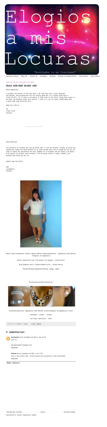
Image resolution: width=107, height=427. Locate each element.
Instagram (43, 76)
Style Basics (95, 76)
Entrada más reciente (14, 412)
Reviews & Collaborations (67, 76)
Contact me (33, 76)
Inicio (43, 412)
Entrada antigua (69, 412)
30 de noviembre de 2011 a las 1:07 (30, 353)
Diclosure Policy (12, 76)
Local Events (83, 76)
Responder (14, 348)
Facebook (53, 76)
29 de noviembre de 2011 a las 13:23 (32, 337)
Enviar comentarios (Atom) (26, 415)
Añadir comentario (13, 363)
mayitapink (15, 337)
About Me (24, 76)
